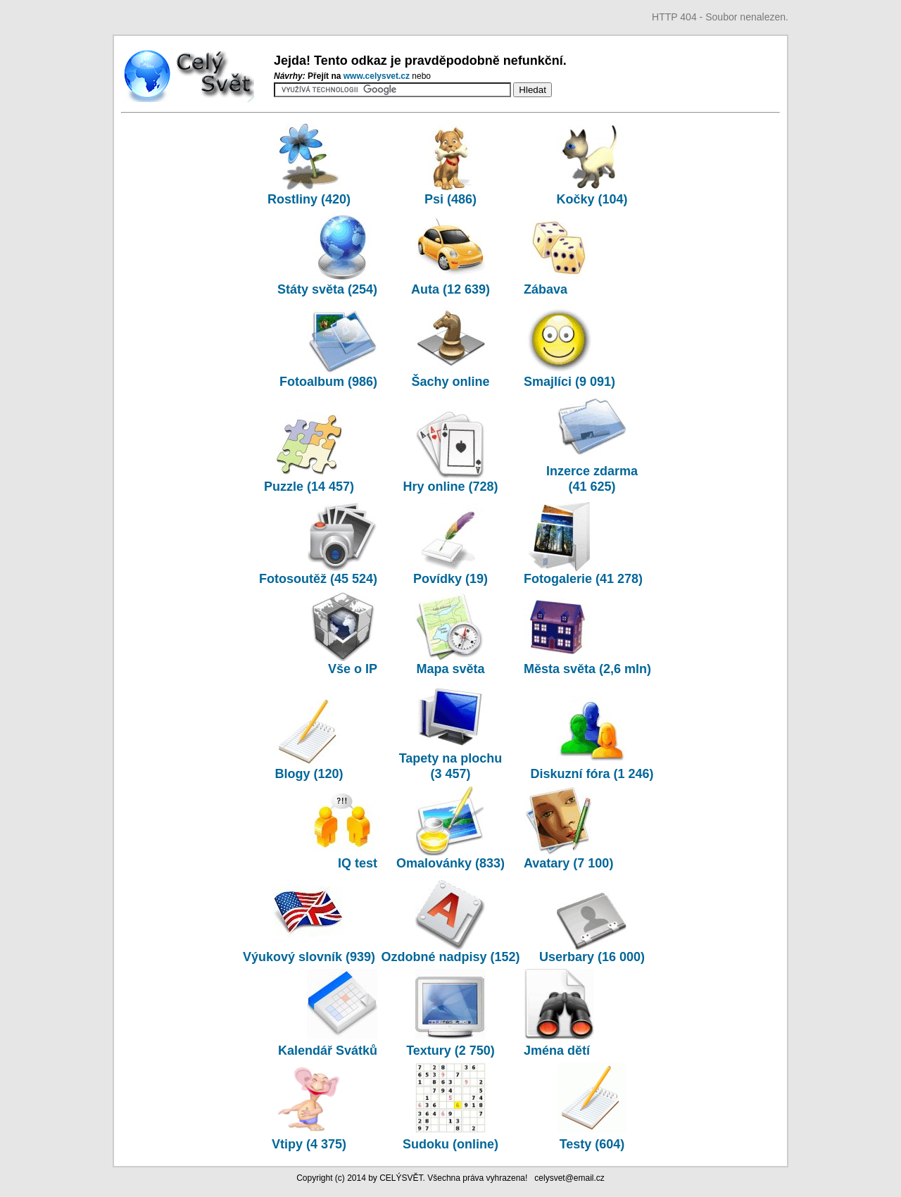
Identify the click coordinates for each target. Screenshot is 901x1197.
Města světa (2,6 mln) (587, 633)
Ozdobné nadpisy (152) (450, 921)
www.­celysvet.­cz (378, 76)
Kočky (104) (591, 164)
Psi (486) (450, 164)
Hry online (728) (450, 451)
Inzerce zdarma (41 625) (592, 444)
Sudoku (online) (450, 1136)
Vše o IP (342, 633)
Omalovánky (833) (450, 828)
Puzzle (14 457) (309, 451)
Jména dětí (559, 1043)
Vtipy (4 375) (309, 1136)
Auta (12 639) (450, 254)
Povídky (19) (450, 543)
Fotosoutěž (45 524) (318, 543)
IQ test (342, 828)
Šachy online (450, 346)
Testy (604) (592, 1136)
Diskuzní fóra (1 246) (591, 738)
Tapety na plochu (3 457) (451, 731)
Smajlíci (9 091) (569, 346)
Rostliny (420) (309, 164)
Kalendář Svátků (327, 1043)
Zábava (559, 254)
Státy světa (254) (327, 254)
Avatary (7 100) (568, 828)
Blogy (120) (309, 738)
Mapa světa (450, 633)
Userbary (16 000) (592, 921)
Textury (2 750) (450, 1043)
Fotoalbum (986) (328, 346)
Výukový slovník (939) (309, 949)
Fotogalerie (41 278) (583, 543)
